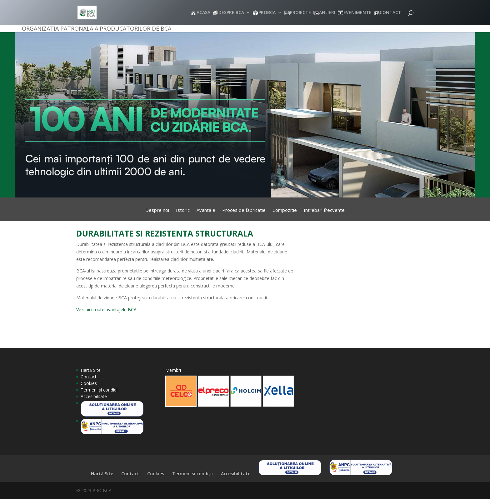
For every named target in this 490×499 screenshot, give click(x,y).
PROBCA (267, 12)
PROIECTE (300, 12)
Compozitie (284, 210)
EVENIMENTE (357, 12)
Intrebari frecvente (324, 210)
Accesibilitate (94, 396)
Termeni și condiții (99, 390)
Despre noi (157, 210)
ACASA (203, 12)
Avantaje (206, 210)
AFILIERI (327, 12)
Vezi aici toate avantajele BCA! (107, 309)
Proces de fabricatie (244, 210)
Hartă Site (91, 370)
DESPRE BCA (231, 12)
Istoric (183, 210)
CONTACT (390, 12)
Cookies (89, 383)
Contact (89, 377)
